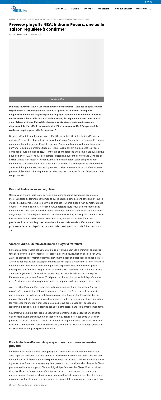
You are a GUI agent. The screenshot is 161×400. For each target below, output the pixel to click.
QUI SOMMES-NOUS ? (16, 2)
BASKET (88, 8)
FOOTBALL (60, 8)
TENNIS (75, 8)
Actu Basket (21, 19)
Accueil (12, 19)
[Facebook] (145, 2)
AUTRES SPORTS (124, 8)
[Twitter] (148, 2)
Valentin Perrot (21, 34)
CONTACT (141, 8)
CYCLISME (103, 8)
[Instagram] (151, 2)
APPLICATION (32, 2)
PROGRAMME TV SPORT (47, 2)
